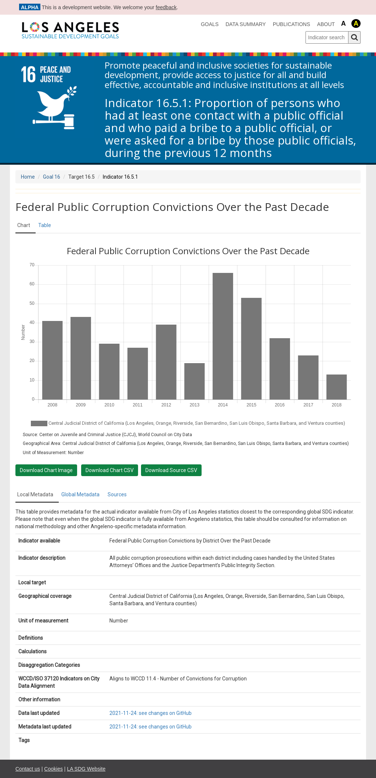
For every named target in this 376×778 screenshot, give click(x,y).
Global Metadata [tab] (80, 494)
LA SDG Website (86, 769)
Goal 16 (51, 177)
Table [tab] (44, 225)
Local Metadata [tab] (35, 494)
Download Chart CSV (110, 470)
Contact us (27, 769)
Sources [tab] (117, 494)
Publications (291, 24)
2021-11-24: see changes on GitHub (150, 713)
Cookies (53, 769)
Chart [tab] (23, 225)
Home (28, 177)
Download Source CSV (171, 470)
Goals (209, 24)
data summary (245, 24)
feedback (166, 7)
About (326, 24)
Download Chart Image (46, 470)
